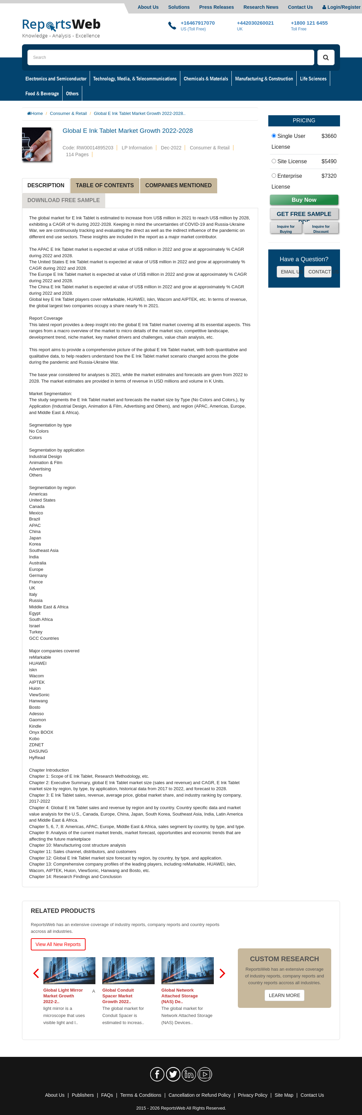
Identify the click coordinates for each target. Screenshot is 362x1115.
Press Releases (216, 7)
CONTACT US (320, 271)
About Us (148, 7)
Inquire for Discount (321, 228)
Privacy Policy (252, 1095)
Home (37, 113)
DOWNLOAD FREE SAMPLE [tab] (63, 200)
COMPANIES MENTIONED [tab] (178, 185)
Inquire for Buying (286, 228)
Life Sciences (313, 78)
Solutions (179, 7)
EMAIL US (290, 271)
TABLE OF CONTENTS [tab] (105, 185)
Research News (261, 7)
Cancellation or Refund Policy (199, 1095)
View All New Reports (58, 944)
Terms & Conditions (140, 1095)
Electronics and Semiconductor (55, 78)
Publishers (83, 1095)
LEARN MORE (284, 995)
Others (72, 93)
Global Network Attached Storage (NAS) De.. (180, 996)
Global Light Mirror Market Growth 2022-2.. (64, 996)
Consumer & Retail (68, 113)
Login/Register (341, 7)
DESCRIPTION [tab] (45, 185)
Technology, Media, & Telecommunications (135, 78)
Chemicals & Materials (206, 78)
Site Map (284, 1095)
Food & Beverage (42, 93)
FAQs (107, 1095)
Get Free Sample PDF (304, 215)
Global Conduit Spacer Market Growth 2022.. (119, 996)
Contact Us (300, 7)
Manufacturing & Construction (264, 78)
